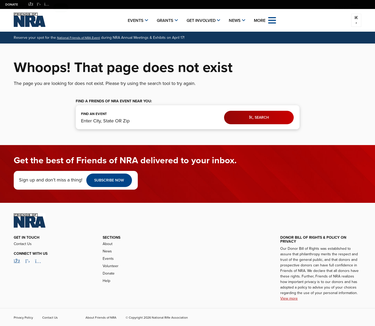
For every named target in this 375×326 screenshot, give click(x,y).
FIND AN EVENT (94, 114)
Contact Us (23, 244)
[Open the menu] (272, 20)
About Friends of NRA (101, 317)
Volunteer (110, 266)
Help (106, 281)
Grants (165, 20)
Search (259, 117)
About (107, 244)
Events (136, 20)
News (235, 20)
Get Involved (201, 20)
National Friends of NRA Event (78, 38)
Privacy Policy (23, 317)
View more (289, 298)
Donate (11, 4)
